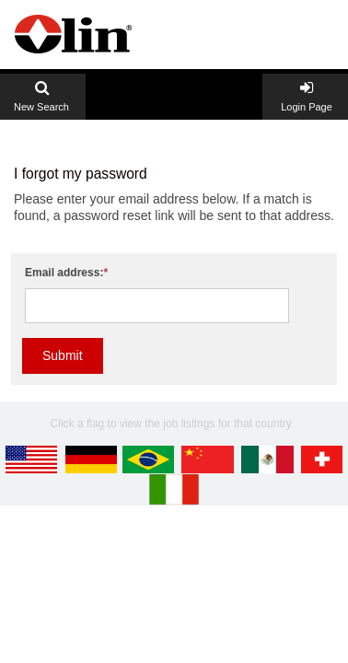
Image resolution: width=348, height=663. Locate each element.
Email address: (64, 272)
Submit (62, 355)
